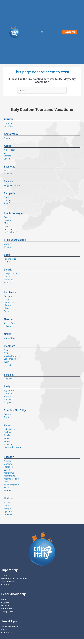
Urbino (7, 326)
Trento (7, 417)
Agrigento (9, 390)
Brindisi (7, 155)
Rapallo (7, 282)
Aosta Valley (11, 133)
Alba (6, 349)
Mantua (7, 305)
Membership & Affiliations (14, 578)
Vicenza (8, 444)
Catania (8, 393)
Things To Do (7, 611)
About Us (5, 575)
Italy (3, 599)
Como (7, 299)
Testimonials (7, 581)
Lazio (7, 254)
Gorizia (7, 243)
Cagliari (8, 378)
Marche (8, 319)
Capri (7, 197)
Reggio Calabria (12, 185)
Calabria (8, 181)
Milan (6, 308)
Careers (5, 584)
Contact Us (6, 632)
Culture (5, 602)
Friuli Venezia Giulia (15, 239)
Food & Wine (7, 608)
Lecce (7, 158)
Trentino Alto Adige (15, 410)
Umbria (8, 498)
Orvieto (8, 514)
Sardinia (9, 374)
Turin (6, 361)
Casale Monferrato (13, 355)
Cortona (8, 463)
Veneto (8, 425)
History (5, 605)
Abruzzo (9, 119)
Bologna (8, 217)
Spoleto (8, 511)
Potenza (8, 173)
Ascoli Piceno (10, 323)
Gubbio (7, 505)
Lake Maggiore (11, 358)
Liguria (8, 269)
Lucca (7, 469)
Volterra (8, 490)
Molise (7, 333)
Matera (7, 170)
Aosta (7, 137)
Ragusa (7, 402)
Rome (7, 261)
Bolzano (8, 414)
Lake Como (9, 302)
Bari (6, 152)
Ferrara (8, 220)
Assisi (7, 502)
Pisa (6, 481)
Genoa (7, 276)
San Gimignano (11, 484)
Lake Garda (9, 429)
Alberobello (10, 149)
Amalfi (7, 203)
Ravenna (8, 229)
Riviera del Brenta (12, 447)
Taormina (8, 399)
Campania (9, 193)
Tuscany (9, 456)
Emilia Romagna (13, 213)
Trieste (7, 246)
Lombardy (10, 292)
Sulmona (8, 125)
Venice (7, 438)
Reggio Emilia (10, 231)
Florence (8, 466)
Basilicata (9, 166)
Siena (6, 487)
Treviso (7, 435)
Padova (7, 432)
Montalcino (9, 475)
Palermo (8, 396)
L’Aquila (8, 123)
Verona (7, 441)
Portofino (8, 279)
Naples (7, 200)
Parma (7, 226)
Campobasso (10, 337)
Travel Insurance (9, 626)
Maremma (9, 472)
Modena (8, 223)
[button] (42, 32)
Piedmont (9, 345)
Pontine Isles (10, 258)
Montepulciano (11, 478)
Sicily (7, 386)
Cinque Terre (10, 273)
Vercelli (7, 364)
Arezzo (7, 460)
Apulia (7, 145)
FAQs (4, 629)
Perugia (7, 508)
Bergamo (8, 296)
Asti (6, 352)
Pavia (6, 311)
